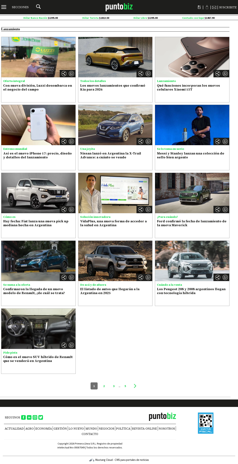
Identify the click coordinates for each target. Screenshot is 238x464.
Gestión (60, 428)
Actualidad (14, 428)
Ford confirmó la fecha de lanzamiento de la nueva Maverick (191, 223)
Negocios (106, 428)
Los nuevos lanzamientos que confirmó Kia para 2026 (112, 87)
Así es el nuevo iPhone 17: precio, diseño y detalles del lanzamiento (37, 155)
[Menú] (15, 7)
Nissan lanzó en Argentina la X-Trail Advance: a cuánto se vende (110, 155)
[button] (71, 74)
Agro (29, 428)
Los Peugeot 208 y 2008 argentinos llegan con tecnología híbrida (191, 291)
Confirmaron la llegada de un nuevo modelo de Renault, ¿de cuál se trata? (34, 291)
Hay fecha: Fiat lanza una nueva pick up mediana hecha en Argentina (35, 223)
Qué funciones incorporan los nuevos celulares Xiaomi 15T (188, 87)
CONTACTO (90, 434)
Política (123, 428)
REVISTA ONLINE (144, 428)
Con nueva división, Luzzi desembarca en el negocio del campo (37, 87)
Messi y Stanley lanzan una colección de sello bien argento (190, 155)
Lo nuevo (76, 428)
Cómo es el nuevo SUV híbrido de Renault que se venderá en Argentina (38, 359)
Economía (43, 428)
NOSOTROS (167, 428)
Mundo (91, 428)
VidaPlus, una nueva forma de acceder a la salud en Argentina (113, 223)
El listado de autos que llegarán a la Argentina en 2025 (109, 291)
